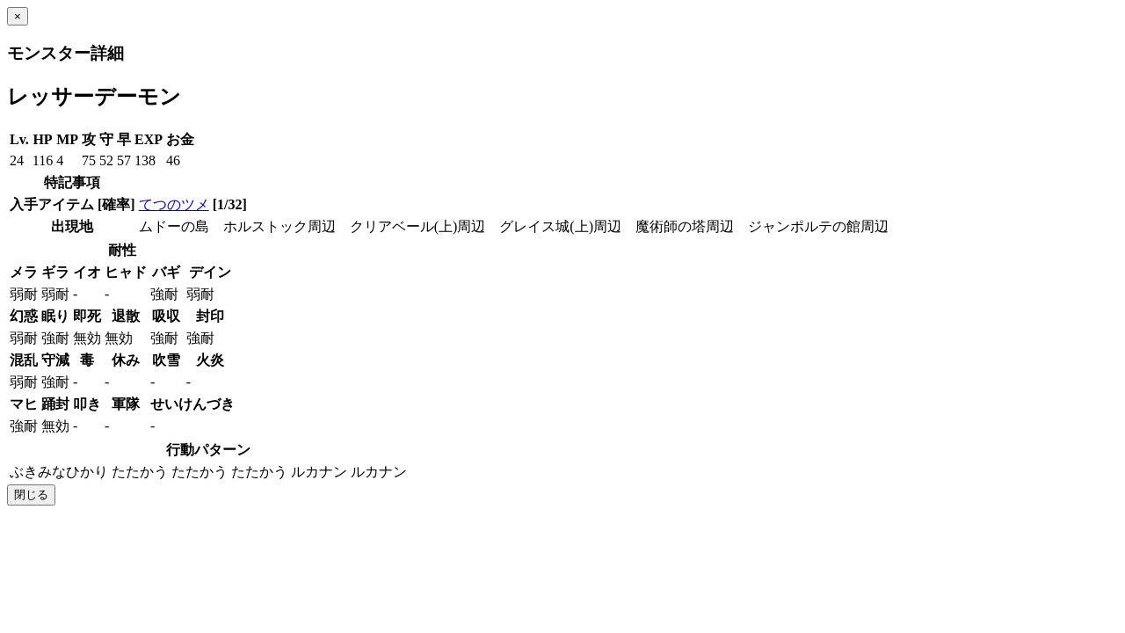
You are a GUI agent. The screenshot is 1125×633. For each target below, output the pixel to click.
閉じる (31, 494)
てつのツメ (174, 204)
